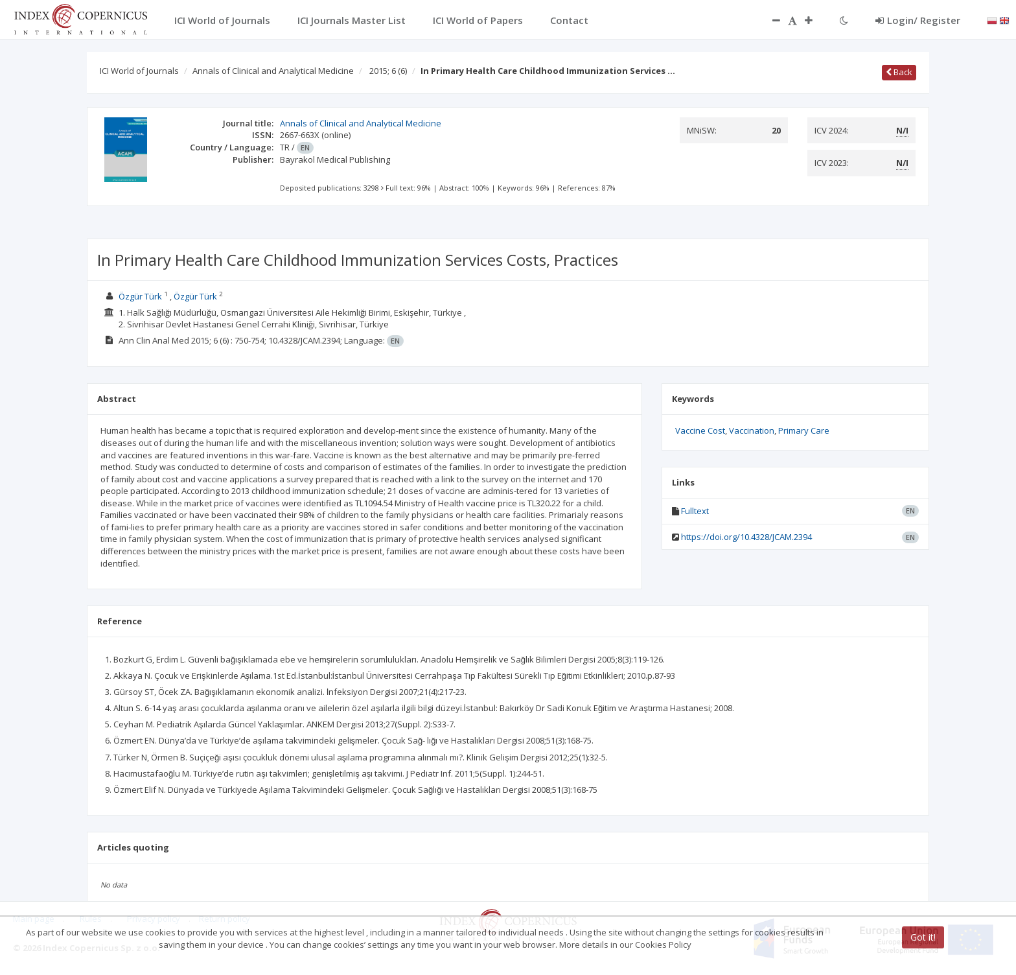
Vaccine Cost (700, 430)
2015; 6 (388, 70)
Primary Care (803, 430)
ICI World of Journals (139, 70)
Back (899, 72)
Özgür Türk (140, 296)
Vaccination (751, 430)
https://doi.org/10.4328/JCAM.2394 (746, 537)
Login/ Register (917, 20)
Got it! (923, 937)
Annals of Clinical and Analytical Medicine (273, 70)
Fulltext (695, 511)
